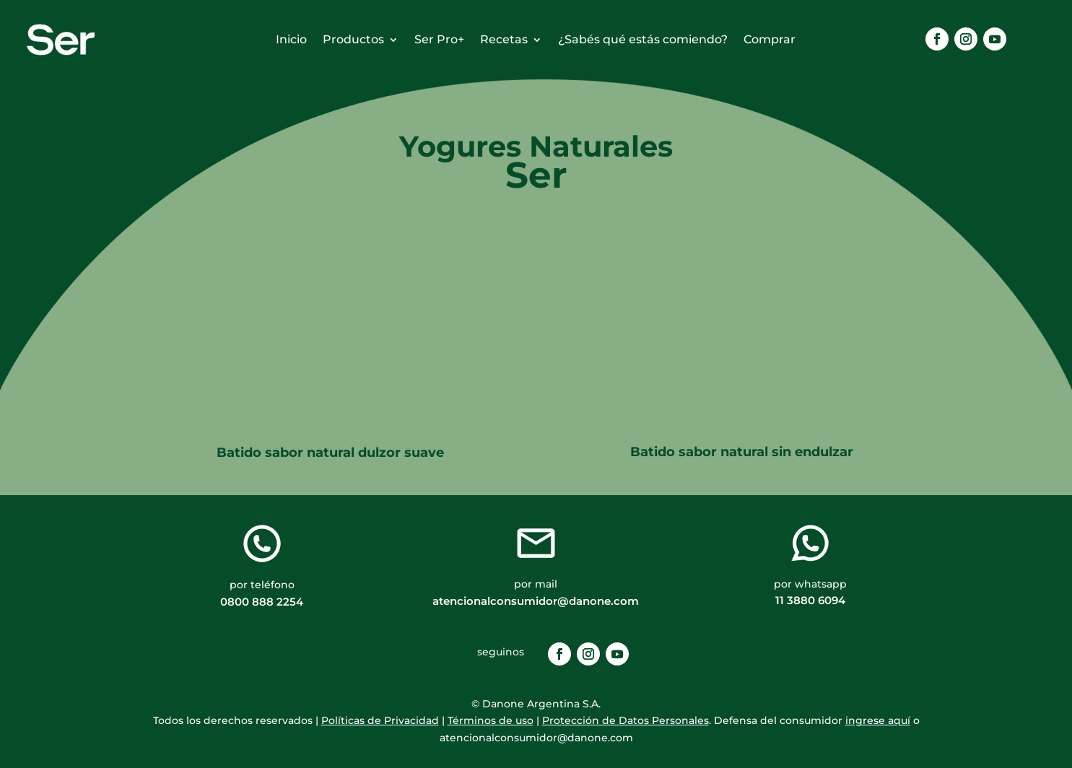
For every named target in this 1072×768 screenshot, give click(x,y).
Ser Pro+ (439, 40)
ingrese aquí (877, 720)
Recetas (504, 40)
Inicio (291, 40)
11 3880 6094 (810, 600)
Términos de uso (490, 720)
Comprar (770, 40)
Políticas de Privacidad (380, 720)
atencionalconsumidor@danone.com (535, 601)
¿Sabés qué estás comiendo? (643, 40)
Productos (353, 40)
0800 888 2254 (261, 601)
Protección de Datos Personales (625, 720)
